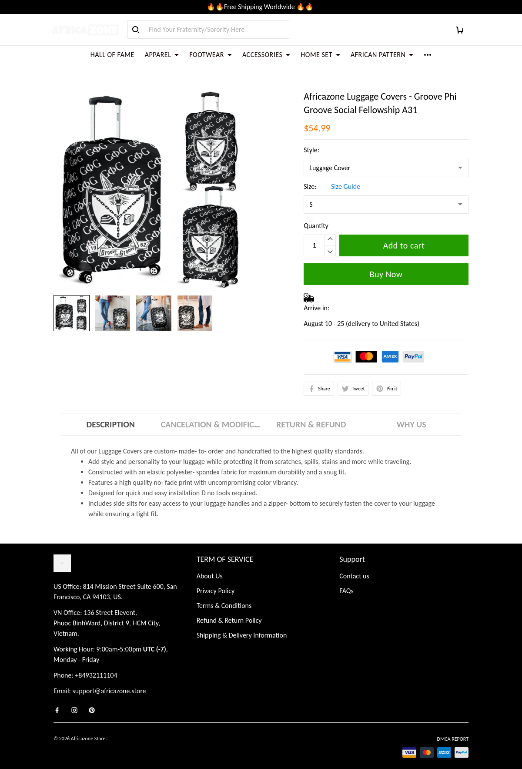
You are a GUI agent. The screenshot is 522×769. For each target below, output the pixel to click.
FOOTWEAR (210, 54)
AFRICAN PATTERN (382, 54)
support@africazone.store (109, 682)
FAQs (346, 582)
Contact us (354, 567)
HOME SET (320, 54)
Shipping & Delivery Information (242, 626)
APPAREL (162, 54)
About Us (210, 567)
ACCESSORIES (266, 54)
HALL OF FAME (112, 54)
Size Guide (345, 176)
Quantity (316, 215)
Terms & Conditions (224, 596)
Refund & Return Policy (229, 611)
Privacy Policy (216, 582)
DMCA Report (452, 730)
